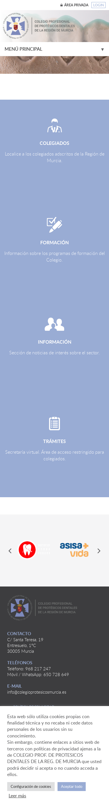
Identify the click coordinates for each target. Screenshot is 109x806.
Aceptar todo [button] (71, 786)
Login (98, 5)
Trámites (54, 441)
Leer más (17, 795)
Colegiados (54, 143)
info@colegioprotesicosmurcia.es (36, 692)
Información (54, 341)
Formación (54, 242)
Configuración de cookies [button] (31, 786)
